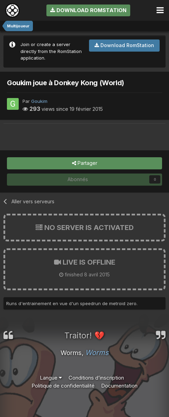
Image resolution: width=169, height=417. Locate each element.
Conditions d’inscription (96, 377)
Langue (51, 377)
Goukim (39, 101)
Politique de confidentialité (63, 385)
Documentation (119, 385)
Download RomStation (88, 10)
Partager (84, 163)
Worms (97, 352)
